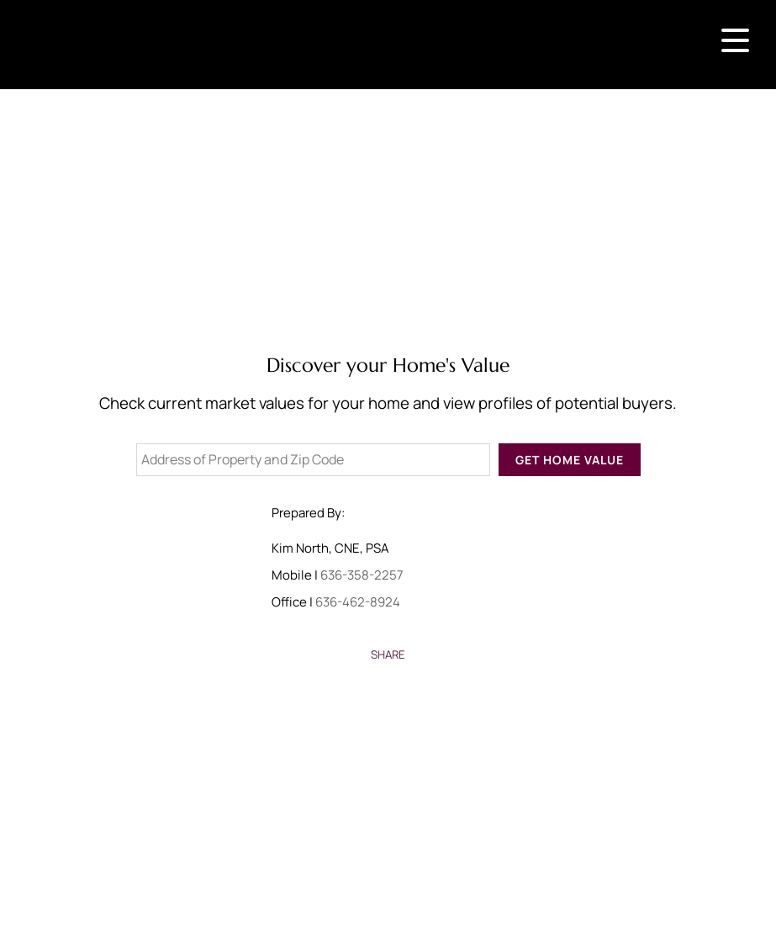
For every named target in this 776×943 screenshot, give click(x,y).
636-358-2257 (362, 575)
